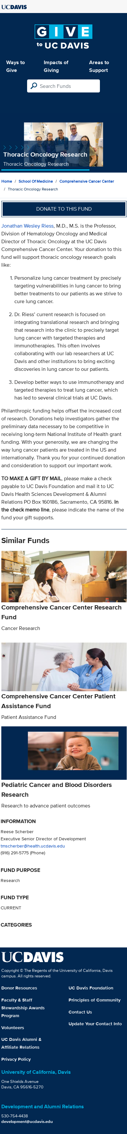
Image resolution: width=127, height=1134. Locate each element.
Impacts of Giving (56, 66)
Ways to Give (15, 66)
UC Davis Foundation (91, 988)
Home (6, 181)
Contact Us (80, 1012)
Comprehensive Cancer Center (86, 181)
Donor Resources (19, 988)
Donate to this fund (64, 209)
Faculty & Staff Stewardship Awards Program (23, 1008)
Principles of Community (94, 1000)
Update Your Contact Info (95, 1023)
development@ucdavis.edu (27, 1121)
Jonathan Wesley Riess (27, 226)
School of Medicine (36, 181)
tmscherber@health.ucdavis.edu (33, 845)
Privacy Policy (16, 1059)
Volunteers (12, 1027)
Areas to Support (99, 66)
